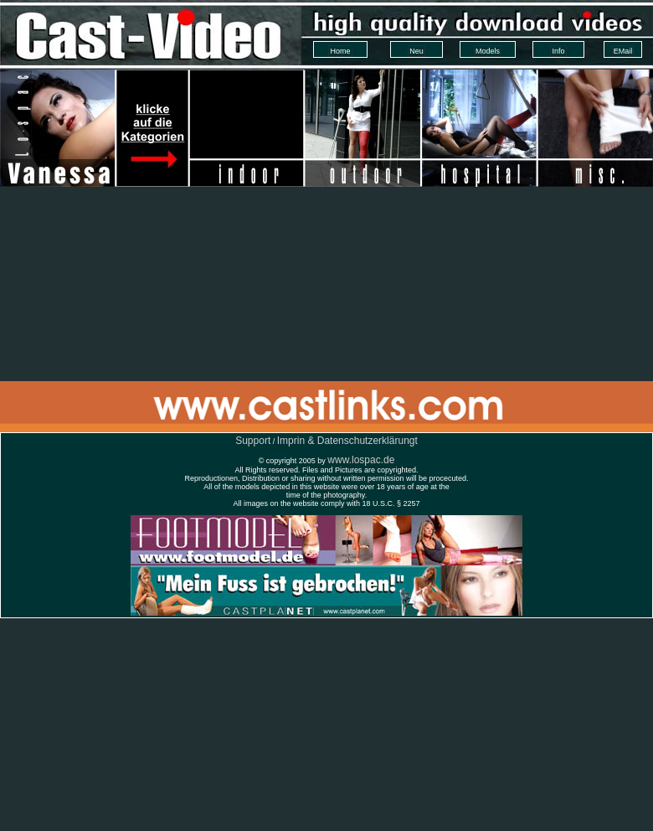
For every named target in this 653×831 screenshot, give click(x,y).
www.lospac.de (360, 460)
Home (340, 51)
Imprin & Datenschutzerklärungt (347, 440)
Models (488, 51)
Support (252, 440)
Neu (416, 51)
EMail (623, 51)
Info (558, 51)
